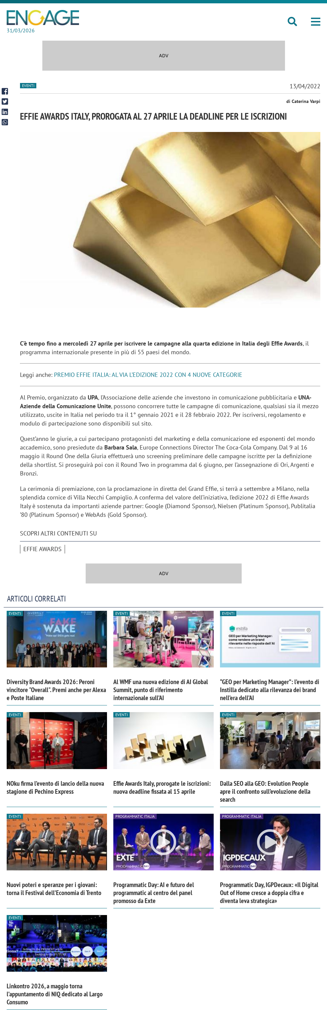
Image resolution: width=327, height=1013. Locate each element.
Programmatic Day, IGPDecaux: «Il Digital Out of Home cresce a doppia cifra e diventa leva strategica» (269, 893)
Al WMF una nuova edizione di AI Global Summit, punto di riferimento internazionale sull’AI (160, 690)
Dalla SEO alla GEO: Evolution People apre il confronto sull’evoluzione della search (265, 791)
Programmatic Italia (135, 816)
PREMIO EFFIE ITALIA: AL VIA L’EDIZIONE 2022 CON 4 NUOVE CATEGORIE (148, 375)
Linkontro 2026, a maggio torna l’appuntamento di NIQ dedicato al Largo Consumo (55, 994)
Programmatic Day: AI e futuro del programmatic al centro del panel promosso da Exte (153, 893)
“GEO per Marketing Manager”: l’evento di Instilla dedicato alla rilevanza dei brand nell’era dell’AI (269, 690)
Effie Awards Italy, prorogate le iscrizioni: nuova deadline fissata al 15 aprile (162, 787)
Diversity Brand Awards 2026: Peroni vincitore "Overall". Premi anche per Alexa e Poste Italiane (56, 690)
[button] (315, 22)
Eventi (28, 85)
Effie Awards (42, 549)
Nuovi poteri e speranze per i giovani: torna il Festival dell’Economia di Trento (54, 889)
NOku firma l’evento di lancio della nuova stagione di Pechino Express (55, 787)
